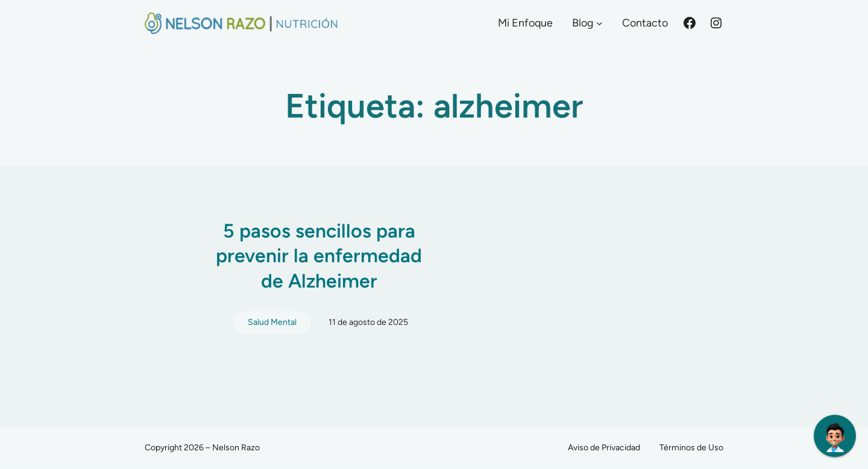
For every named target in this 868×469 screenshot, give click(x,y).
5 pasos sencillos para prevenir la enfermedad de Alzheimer (319, 255)
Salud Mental (272, 322)
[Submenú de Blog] (599, 23)
